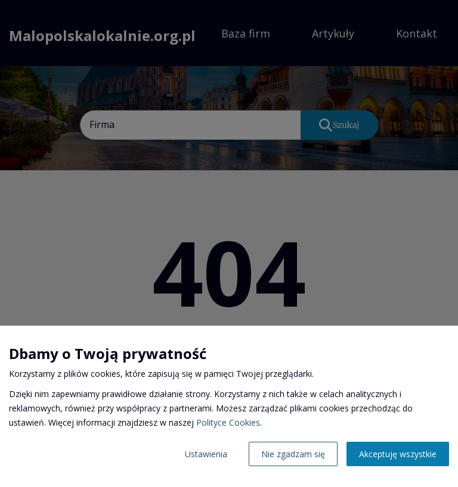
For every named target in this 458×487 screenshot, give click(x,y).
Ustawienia (206, 454)
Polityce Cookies (228, 422)
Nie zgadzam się (293, 454)
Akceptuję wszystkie (398, 454)
